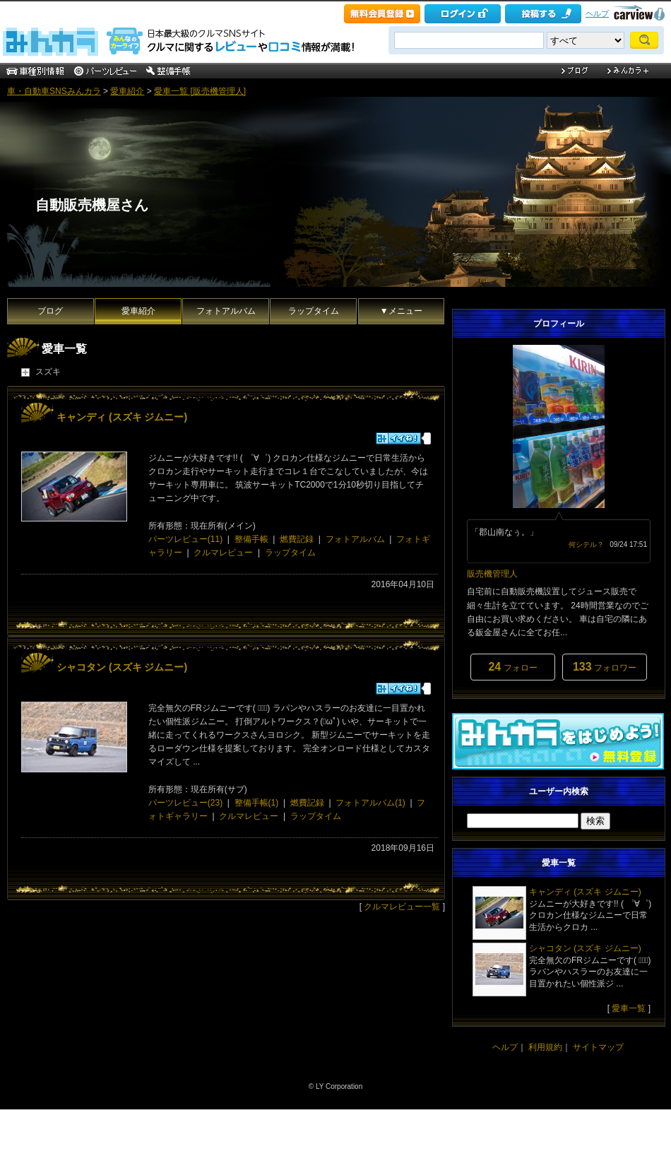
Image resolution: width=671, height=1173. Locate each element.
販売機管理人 (492, 574)
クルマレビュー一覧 (402, 907)
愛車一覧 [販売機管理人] (200, 91)
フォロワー (604, 667)
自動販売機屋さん (91, 205)
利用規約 (545, 1047)
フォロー (512, 667)
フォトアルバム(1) (370, 803)
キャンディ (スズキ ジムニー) (122, 417)
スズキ (48, 372)
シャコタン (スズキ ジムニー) (122, 667)
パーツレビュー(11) (185, 539)
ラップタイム (313, 311)
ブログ (50, 311)
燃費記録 (297, 539)
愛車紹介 (127, 91)
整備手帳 (251, 539)
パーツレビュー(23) (185, 803)
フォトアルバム (226, 311)
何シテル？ (586, 544)
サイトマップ (598, 1047)
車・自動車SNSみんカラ (54, 91)
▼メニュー (401, 311)
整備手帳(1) (256, 803)
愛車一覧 (629, 1008)
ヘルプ (597, 13)
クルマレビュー (223, 553)
